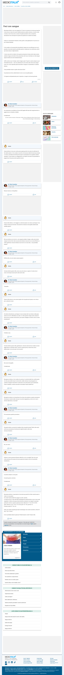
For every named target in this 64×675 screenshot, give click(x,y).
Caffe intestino (8, 567)
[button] (9, 81)
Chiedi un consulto (26, 659)
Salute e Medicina (40, 661)
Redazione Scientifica (53, 659)
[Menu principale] (56, 2)
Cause (32, 538)
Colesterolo (54, 116)
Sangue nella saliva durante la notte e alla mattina (14, 616)
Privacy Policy (52, 661)
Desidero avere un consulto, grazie (11, 579)
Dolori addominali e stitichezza (11, 599)
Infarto (53, 121)
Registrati (28, 658)
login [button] (32, 523)
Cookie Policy (52, 662)
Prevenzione (32, 547)
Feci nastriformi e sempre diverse (11, 576)
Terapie (32, 544)
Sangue (6, 613)
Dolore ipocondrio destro (10, 570)
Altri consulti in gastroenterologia (22, 611)
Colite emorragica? (8, 596)
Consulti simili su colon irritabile (22, 565)
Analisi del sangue (8, 622)
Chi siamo (52, 658)
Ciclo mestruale (55, 137)
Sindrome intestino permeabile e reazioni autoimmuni (15, 602)
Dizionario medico (40, 662)
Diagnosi (32, 541)
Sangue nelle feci (8, 619)
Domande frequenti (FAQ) (27, 662)
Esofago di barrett (8, 625)
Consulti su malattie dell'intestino (22, 588)
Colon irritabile (8, 545)
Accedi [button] (24, 658)
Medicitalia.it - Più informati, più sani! (11, 3)
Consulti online (39, 658)
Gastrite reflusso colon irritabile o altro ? (13, 582)
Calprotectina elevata (9, 593)
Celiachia (53, 132)
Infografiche (32, 551)
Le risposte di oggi (40, 659)
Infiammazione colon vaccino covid (12, 590)
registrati (6, 525)
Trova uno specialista (27, 661)
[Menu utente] (59, 2)
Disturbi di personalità (54, 127)
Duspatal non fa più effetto (10, 605)
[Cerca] (49, 2)
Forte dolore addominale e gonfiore (12, 573)
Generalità (32, 535)
